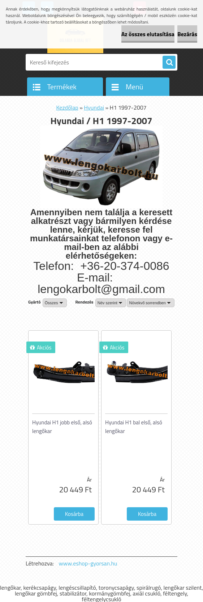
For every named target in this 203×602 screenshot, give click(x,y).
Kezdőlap (67, 107)
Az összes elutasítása (147, 34)
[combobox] (110, 302)
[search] (169, 62)
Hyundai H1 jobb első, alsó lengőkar (62, 426)
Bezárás (187, 34)
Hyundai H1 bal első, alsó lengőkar (133, 426)
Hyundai (94, 107)
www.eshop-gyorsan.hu (88, 563)
